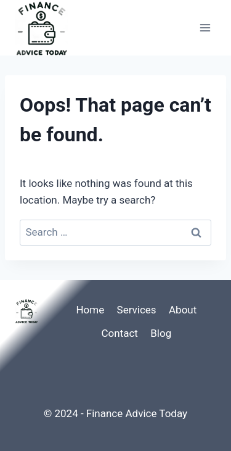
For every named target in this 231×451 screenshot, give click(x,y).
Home (90, 310)
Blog (160, 333)
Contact (119, 333)
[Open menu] (204, 27)
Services (136, 310)
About (183, 310)
